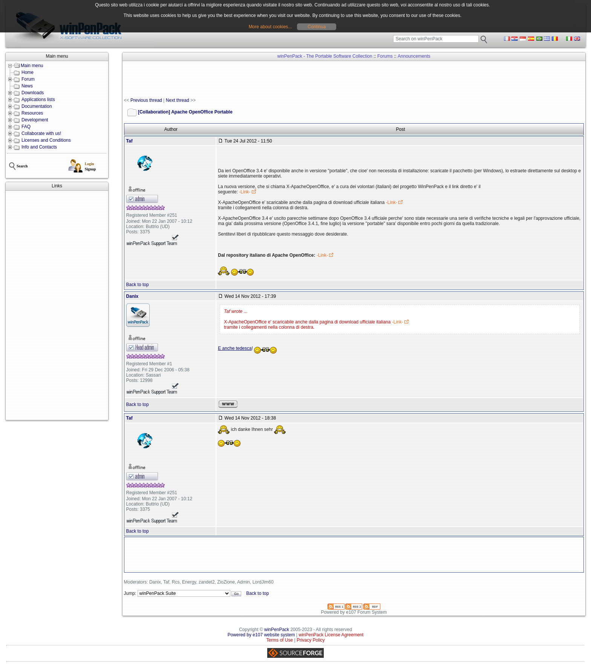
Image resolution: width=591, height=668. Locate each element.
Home (27, 72)
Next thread (177, 100)
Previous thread (146, 100)
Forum (28, 79)
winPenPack (276, 629)
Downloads (32, 92)
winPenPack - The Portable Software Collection (324, 56)
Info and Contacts (39, 147)
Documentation (36, 106)
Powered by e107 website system (261, 634)
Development (34, 120)
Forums (385, 56)
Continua (317, 26)
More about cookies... (270, 26)
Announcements (414, 56)
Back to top (137, 284)
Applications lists (38, 99)
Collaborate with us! (41, 133)
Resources (32, 113)
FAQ (26, 126)
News (27, 86)
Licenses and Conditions (46, 140)
